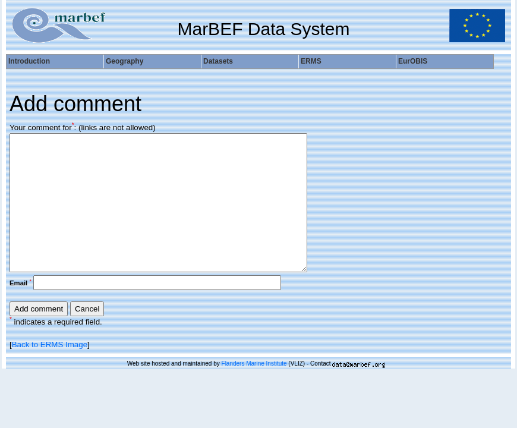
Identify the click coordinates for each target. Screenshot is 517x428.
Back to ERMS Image (49, 344)
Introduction (29, 61)
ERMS (311, 61)
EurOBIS (412, 61)
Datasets (218, 61)
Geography (124, 61)
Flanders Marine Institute (254, 363)
